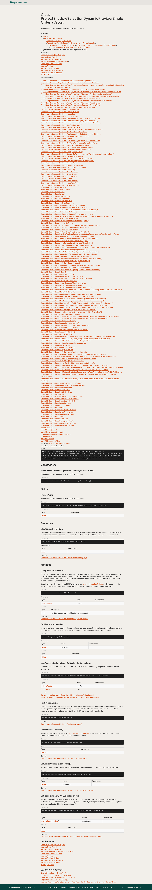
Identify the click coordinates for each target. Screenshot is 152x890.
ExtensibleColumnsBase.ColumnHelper (55, 390)
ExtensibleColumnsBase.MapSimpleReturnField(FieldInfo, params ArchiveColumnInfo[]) (73, 299)
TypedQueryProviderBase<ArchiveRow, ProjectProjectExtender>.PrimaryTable (70, 105)
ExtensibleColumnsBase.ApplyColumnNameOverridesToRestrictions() (67, 243)
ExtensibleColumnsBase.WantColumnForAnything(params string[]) (65, 267)
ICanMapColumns (47, 75)
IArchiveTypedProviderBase (51, 64)
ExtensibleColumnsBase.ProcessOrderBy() (57, 334)
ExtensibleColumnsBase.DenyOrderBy (55, 198)
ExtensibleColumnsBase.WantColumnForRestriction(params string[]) (66, 256)
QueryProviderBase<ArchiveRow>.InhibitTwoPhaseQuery (62, 165)
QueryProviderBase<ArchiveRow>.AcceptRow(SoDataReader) (64, 619)
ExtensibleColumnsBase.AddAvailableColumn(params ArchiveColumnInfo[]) (69, 210)
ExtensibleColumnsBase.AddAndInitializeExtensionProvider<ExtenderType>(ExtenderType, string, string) (80, 316)
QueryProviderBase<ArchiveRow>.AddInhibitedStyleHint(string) (65, 132)
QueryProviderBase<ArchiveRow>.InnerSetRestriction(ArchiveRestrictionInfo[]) (70, 118)
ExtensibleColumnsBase (53, 39)
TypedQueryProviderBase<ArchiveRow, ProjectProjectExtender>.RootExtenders (71, 103)
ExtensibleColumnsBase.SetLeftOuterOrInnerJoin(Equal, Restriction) (66, 287)
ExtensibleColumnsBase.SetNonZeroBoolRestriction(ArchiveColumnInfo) (68, 363)
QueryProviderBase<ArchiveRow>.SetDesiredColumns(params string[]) (67, 790)
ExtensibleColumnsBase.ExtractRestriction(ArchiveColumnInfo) (64, 330)
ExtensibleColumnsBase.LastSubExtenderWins (58, 410)
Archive (68, 443)
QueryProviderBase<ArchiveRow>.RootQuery (58, 170)
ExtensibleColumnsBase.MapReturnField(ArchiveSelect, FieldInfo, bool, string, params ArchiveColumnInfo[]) (81, 290)
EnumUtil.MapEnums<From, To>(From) (55, 873)
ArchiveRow (66, 41)
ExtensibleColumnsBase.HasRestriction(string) (58, 321)
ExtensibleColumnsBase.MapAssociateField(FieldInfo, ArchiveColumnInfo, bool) (71, 294)
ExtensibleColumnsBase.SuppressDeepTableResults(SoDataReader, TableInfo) (70, 239)
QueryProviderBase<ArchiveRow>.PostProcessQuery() (61, 724)
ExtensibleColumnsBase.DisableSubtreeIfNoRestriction (61, 396)
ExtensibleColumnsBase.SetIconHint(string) (57, 223)
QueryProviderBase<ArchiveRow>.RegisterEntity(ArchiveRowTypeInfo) (67, 161)
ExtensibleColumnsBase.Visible (52, 192)
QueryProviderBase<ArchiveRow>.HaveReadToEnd (60, 183)
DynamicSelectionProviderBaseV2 (62, 45)
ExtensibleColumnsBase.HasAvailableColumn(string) (60, 314)
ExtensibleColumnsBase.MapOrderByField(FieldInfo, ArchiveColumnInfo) (68, 310)
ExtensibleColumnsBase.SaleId (52, 416)
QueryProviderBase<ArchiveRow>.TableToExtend (59, 172)
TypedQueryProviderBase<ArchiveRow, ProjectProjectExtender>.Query (68, 107)
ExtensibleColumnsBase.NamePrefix (54, 419)
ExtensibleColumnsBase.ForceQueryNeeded (58, 401)
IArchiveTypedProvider (49, 62)
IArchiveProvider (47, 66)
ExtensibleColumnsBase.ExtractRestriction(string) (59, 328)
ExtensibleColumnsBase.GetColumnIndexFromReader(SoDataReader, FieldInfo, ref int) (73, 354)
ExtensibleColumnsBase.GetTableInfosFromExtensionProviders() (65, 232)
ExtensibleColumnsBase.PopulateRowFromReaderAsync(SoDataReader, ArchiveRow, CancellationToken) (80, 234)
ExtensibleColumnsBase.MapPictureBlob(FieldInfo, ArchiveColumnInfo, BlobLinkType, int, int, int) (77, 303)
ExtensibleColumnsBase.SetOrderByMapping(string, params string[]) (67, 214)
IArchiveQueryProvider (49, 57)
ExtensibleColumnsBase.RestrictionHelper (57, 392)
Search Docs (107, 887)
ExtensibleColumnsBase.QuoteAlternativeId (57, 414)
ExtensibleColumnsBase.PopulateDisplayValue (58, 423)
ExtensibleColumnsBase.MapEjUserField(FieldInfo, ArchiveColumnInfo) (67, 296)
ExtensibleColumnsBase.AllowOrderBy (55, 196)
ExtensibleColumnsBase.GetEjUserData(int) (57, 350)
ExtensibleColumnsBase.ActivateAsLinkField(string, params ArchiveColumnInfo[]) (71, 312)
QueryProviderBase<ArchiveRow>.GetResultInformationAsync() (65, 145)
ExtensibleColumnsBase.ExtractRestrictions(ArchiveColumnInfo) (65, 325)
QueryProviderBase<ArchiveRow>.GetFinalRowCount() (61, 125)
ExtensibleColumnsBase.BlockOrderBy (55, 405)
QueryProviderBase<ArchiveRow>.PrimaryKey (58, 163)
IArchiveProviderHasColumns (52, 70)
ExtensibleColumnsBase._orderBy (54, 187)
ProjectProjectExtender (86, 43)
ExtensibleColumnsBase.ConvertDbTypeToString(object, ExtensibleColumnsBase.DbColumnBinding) (78, 356)
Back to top (138, 887)
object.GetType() (47, 439)
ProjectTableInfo (110, 45)
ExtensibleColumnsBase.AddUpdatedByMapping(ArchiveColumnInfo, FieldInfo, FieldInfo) (74, 365)
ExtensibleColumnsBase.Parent (52, 394)
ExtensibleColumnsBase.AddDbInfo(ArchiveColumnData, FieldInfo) (66, 341)
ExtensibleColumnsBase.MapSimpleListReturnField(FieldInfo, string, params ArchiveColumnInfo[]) (77, 307)
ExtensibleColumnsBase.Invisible (53, 194)
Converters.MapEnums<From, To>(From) (56, 875)
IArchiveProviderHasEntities (51, 73)
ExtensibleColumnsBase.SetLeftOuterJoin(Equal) (59, 281)
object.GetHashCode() (49, 436)
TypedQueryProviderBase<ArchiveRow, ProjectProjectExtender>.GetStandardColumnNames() (76, 94)
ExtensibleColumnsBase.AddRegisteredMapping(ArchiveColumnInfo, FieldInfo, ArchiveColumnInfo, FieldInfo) (82, 368)
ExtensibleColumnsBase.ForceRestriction (56, 403)
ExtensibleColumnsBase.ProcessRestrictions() (58, 332)
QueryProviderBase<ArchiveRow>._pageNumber (59, 116)
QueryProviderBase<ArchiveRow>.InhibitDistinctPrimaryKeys (64, 558)
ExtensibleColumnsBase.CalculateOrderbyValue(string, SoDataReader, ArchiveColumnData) (75, 339)
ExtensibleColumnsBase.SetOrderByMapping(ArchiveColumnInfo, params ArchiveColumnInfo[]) (77, 216)
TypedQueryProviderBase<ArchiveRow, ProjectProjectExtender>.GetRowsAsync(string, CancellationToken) (81, 92)
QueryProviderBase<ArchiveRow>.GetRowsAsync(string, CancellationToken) (69, 143)
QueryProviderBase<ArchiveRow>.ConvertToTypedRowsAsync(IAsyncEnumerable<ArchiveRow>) (77, 154)
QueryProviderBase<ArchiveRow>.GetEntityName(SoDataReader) (66, 150)
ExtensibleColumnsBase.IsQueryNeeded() (56, 272)
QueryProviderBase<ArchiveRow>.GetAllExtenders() (60, 127)
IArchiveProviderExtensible (51, 59)
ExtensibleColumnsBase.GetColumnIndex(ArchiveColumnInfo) (64, 352)
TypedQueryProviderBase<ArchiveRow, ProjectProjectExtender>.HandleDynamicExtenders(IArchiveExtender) (82, 85)
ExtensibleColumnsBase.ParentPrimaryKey (57, 412)
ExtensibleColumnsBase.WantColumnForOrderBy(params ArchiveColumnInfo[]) (70, 265)
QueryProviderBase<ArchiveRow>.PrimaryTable (59, 176)
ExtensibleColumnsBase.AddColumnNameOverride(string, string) (65, 241)
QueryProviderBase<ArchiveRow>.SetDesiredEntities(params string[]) (67, 158)
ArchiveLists (62, 443)
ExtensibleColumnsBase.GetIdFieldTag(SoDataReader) (61, 383)
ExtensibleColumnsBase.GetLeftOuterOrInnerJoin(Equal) (62, 276)
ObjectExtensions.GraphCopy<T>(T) (54, 880)
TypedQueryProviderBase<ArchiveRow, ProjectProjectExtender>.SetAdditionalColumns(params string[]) (80, 96)
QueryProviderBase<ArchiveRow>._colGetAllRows (60, 110)
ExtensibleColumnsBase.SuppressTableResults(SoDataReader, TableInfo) (68, 236)
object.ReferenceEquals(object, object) (56, 434)
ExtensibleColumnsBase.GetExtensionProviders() (59, 230)
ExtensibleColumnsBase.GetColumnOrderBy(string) (60, 263)
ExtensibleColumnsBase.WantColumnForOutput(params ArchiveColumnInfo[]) (70, 252)
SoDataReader (46, 603)
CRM (57, 443)
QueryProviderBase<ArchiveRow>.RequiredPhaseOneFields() (64, 758)
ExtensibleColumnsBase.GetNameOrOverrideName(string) (63, 205)
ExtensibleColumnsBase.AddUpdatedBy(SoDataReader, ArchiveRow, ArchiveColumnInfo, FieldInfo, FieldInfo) (81, 372)
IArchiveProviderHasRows (50, 68)
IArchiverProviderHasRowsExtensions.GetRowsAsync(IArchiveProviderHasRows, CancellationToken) (78, 882)
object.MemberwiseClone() (51, 441)
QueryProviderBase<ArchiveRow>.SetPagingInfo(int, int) (62, 152)
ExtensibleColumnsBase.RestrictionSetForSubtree (59, 399)
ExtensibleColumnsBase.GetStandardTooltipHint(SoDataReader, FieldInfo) (68, 359)
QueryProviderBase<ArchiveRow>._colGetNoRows (60, 112)
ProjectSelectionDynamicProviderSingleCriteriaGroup (71, 47)
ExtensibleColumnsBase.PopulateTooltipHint (57, 425)
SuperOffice (51, 443)
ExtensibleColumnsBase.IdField (53, 408)
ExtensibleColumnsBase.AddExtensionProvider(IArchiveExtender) (65, 227)
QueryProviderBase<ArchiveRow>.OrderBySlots (59, 174)
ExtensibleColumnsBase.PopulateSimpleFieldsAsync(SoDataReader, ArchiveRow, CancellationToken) (78, 336)
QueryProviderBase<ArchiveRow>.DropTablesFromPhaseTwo (64, 167)
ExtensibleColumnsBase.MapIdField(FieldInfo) (58, 292)
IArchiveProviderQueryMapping (53, 55)
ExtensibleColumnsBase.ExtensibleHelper (56, 388)
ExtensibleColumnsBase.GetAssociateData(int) (58, 347)
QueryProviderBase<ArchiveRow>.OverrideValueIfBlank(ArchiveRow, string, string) (72, 130)
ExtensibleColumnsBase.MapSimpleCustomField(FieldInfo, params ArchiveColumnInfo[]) (74, 305)
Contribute (129, 887)
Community (63, 887)
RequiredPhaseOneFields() (93, 584)
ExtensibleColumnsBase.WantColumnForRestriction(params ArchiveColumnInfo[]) (71, 259)
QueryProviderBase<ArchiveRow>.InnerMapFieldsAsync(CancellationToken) (69, 121)
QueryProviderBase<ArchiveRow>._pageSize (58, 114)
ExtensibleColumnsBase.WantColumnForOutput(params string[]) (65, 250)
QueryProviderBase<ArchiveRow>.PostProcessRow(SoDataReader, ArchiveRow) (71, 134)
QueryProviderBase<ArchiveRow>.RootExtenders (59, 181)
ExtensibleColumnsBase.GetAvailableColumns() (59, 212)
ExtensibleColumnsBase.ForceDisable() (55, 345)
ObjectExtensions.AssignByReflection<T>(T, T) (58, 877)
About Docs (118, 887)
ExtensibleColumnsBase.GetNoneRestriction (57, 203)
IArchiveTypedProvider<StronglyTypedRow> (57, 851)
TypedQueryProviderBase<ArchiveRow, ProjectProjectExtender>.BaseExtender (71, 98)
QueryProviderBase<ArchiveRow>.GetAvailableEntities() (62, 156)
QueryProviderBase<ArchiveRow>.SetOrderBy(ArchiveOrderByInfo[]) (67, 147)
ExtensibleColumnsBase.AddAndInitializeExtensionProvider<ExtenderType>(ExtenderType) (75, 319)
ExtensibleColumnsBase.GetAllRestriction (56, 201)
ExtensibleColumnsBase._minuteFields (55, 190)
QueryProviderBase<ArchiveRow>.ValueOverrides (60, 185)
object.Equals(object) (49, 430)
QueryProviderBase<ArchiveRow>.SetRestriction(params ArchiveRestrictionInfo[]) (71, 837)
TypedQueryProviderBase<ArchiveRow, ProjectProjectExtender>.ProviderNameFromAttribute (76, 101)
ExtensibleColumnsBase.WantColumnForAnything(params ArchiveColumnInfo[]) (70, 270)
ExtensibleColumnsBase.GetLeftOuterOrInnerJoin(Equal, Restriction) (66, 279)
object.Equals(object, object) (52, 432)
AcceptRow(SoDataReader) (79, 733)
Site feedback (95, 887)
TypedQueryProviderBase (57, 43)
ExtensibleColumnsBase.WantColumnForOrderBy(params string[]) (65, 261)
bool (43, 552)
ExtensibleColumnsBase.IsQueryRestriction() (57, 274)
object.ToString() (47, 428)
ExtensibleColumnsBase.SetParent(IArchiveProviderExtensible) (64, 207)
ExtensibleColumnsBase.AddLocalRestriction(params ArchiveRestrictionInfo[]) (70, 225)
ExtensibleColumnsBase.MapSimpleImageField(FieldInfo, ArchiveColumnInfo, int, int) (72, 301)
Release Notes (74, 887)
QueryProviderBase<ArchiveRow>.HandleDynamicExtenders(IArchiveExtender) (71, 123)
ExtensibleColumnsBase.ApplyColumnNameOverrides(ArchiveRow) (66, 245)
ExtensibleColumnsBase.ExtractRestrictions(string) (60, 323)
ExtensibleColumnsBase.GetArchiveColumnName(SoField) (63, 385)
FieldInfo (44, 752)
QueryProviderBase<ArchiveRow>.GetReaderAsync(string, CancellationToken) (70, 141)
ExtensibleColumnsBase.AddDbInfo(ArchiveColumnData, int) (63, 343)
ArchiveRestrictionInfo (49, 821)
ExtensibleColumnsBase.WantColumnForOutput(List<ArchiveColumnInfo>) (69, 254)
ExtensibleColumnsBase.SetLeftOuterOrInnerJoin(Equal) (62, 285)
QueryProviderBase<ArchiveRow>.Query (56, 178)
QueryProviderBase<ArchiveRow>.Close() (56, 138)
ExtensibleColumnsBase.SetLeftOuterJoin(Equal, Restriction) (63, 283)
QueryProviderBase (53, 41)
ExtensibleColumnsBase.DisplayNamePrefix (57, 421)
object (45, 36)
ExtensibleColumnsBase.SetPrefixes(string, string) (59, 218)
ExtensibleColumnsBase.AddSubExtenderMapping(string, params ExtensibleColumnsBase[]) (75, 247)
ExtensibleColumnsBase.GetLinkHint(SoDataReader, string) (63, 361)
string (43, 516)
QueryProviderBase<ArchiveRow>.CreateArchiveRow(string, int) (65, 136)
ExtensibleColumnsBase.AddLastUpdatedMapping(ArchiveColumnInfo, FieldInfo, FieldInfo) (75, 370)
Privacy (85, 887)
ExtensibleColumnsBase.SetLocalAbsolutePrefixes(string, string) (65, 221)
